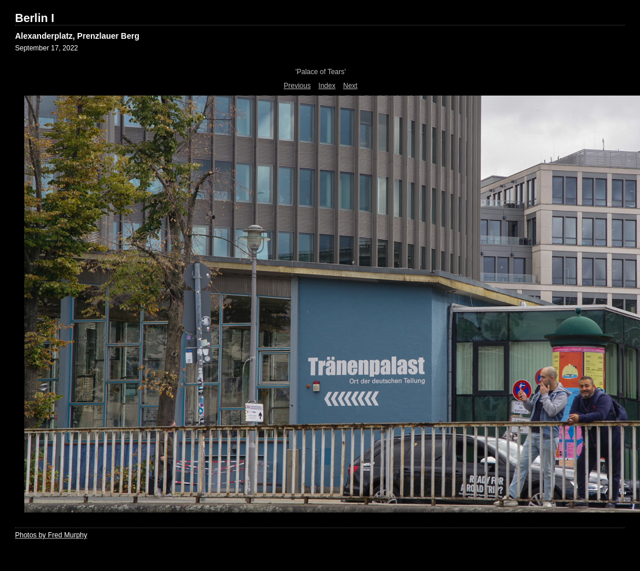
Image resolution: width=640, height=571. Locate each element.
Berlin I (34, 18)
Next (350, 86)
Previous (297, 86)
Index (326, 86)
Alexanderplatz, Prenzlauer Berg (77, 36)
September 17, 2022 (46, 48)
